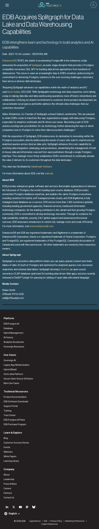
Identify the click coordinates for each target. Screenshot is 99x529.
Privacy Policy (56, 521)
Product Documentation (15, 397)
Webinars (8, 452)
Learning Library (11, 461)
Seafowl (65, 269)
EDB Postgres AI (11, 324)
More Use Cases (11, 383)
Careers (7, 488)
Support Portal (11, 406)
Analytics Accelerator (14, 342)
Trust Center (10, 415)
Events (7, 447)
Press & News (10, 484)
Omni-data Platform (13, 374)
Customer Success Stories (16, 442)
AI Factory (8, 337)
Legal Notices (35, 521)
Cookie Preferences (49, 524)
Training (7, 410)
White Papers (10, 456)
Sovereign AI (10, 360)
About (7, 474)
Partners (8, 493)
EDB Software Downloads (16, 401)
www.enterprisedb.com (41, 226)
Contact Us (9, 497)
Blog (6, 438)
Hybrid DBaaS (10, 369)
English (13, 513)
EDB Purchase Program (15, 424)
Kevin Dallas (13, 91)
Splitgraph (37, 65)
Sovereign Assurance (14, 346)
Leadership (9, 479)
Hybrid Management (13, 333)
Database (8, 328)
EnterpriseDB (9, 60)
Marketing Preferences (74, 521)
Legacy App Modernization (16, 365)
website (49, 173)
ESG (45, 521)
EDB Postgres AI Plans (14, 420)
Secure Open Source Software (18, 378)
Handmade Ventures (41, 166)
